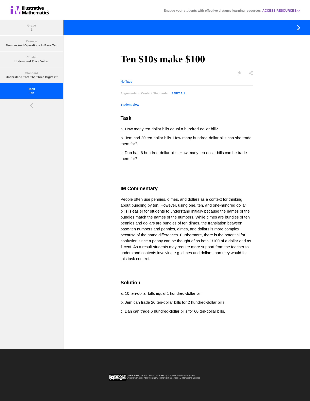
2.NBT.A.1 (178, 93)
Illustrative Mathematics (177, 375)
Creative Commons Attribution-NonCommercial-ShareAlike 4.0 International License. (163, 378)
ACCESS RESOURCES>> (281, 10)
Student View (130, 104)
